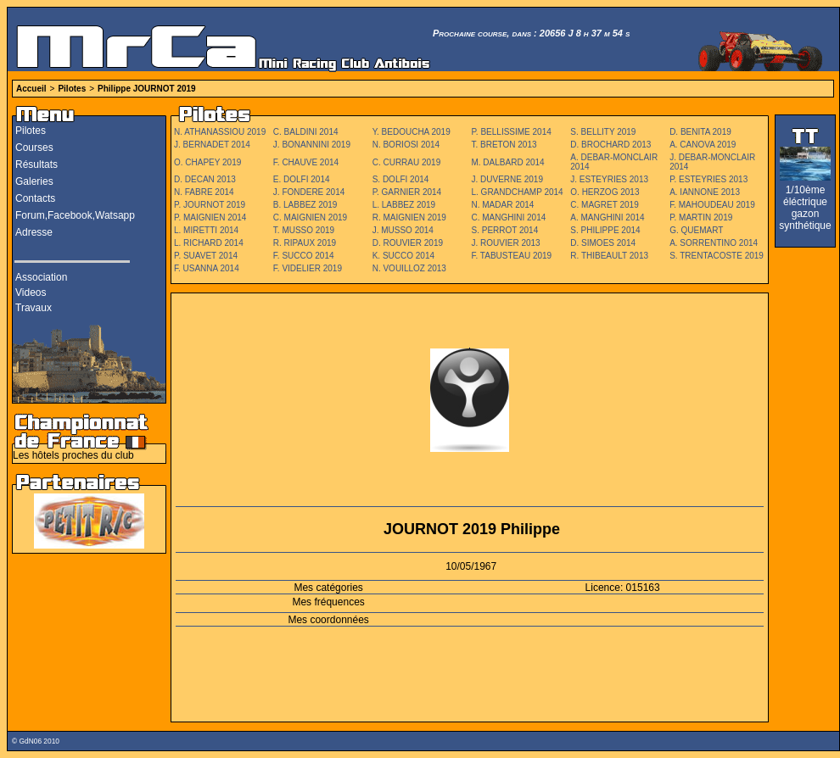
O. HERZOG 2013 (604, 192)
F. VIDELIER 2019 (307, 268)
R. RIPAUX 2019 (304, 243)
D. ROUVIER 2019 (407, 243)
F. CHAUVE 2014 (306, 162)
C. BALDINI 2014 (306, 132)
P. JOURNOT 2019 (209, 204)
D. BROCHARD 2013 (610, 144)
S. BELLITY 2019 (603, 132)
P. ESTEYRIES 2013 (708, 179)
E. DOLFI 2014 (301, 179)
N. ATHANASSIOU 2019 (220, 132)
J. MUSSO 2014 (403, 230)
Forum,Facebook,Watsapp (75, 215)
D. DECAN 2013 (205, 179)
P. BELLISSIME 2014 (511, 132)
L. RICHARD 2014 (209, 243)
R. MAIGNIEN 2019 (409, 217)
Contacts (35, 198)
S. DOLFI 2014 (400, 179)
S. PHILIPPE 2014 (605, 230)
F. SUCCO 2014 (303, 255)
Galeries (34, 181)
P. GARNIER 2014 (407, 192)
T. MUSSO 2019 (303, 230)
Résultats (36, 164)
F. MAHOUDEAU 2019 (712, 204)
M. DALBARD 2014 (507, 162)
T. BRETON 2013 (503, 144)
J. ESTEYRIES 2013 (609, 179)
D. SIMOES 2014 (603, 243)
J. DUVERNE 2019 (506, 179)
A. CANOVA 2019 (702, 144)
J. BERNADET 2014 (212, 144)
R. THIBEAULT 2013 (609, 255)
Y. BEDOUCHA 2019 (411, 132)
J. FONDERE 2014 (308, 192)
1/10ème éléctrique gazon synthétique (805, 207)
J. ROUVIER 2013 (505, 243)
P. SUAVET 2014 (206, 255)
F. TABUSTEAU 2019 (511, 255)
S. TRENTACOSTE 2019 (716, 255)
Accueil (31, 88)
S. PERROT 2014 (504, 230)
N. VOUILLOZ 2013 (409, 268)
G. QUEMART (696, 230)
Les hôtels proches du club (73, 455)
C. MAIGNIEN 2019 (310, 217)
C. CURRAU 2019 (406, 162)
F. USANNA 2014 (206, 268)
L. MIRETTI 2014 (206, 230)
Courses (34, 147)
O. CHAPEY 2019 (207, 162)
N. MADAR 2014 (502, 204)
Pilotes (72, 88)
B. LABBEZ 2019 (305, 204)
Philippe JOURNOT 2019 (147, 88)
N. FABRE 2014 (204, 192)
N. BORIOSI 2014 (406, 144)
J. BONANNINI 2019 (311, 144)
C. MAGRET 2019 (604, 204)
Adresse (34, 232)
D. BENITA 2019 (700, 132)
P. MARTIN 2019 (700, 217)
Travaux (33, 308)
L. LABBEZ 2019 (404, 204)
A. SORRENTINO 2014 (713, 243)
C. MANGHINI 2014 (508, 217)
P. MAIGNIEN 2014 (210, 217)
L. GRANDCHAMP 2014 (517, 192)
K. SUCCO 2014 (403, 255)
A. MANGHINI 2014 (607, 217)
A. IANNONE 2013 (704, 192)
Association (41, 277)
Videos (30, 292)
